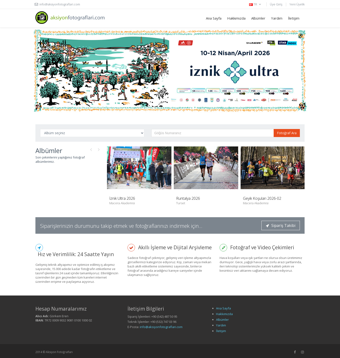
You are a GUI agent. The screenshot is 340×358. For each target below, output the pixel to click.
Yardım (276, 18)
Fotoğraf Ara (287, 133)
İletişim (293, 18)
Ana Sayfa (213, 18)
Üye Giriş (276, 4)
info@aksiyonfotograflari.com (161, 327)
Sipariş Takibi (280, 225)
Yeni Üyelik (297, 4)
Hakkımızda (236, 18)
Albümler (258, 18)
